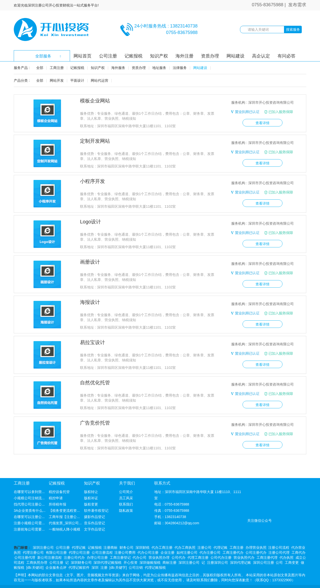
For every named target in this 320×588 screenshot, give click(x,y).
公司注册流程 (102, 543)
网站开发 (57, 80)
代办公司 (139, 548)
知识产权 (159, 55)
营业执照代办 (244, 548)
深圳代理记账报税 (108, 553)
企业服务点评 (56, 558)
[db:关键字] (118, 558)
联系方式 (162, 474)
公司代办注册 (221, 548)
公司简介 (126, 482)
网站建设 (235, 55)
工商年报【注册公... (64, 507)
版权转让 (91, 482)
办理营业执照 (256, 538)
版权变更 (91, 495)
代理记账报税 (155, 558)
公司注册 (108, 55)
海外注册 (185, 55)
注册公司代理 (279, 543)
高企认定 (261, 55)
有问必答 (287, 55)
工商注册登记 (120, 548)
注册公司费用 (125, 543)
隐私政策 (126, 501)
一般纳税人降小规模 (64, 520)
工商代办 (299, 543)
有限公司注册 (56, 543)
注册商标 (111, 538)
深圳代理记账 (240, 553)
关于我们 (127, 474)
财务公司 (127, 538)
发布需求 (297, 4)
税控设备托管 (59, 482)
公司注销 (136, 558)
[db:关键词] (35, 558)
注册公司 (205, 538)
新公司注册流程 (49, 548)
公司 (279, 553)
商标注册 (169, 553)
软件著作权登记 (96, 501)
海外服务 (118, 68)
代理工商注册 (198, 548)
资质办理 (210, 55)
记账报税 (133, 55)
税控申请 (56, 489)
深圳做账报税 (150, 553)
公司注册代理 (24, 548)
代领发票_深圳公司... (65, 514)
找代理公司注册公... (29, 495)
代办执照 (287, 548)
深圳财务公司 (81, 553)
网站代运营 (99, 80)
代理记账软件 (79, 558)
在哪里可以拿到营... (29, 482)
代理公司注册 (79, 543)
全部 (39, 68)
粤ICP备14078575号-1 (221, 582)
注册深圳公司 (217, 553)
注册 (104, 558)
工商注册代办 (233, 543)
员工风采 (126, 489)
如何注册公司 (187, 543)
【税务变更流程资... (64, 501)
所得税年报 (57, 495)
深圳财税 (143, 538)
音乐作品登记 (94, 514)
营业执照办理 (159, 548)
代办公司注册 (148, 543)
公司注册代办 (256, 543)
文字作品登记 (94, 520)
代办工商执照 (185, 538)
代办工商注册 (162, 538)
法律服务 (180, 68)
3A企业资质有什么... (30, 501)
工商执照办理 (36, 553)
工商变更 (292, 553)
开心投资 (131, 553)
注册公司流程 (278, 538)
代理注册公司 (33, 543)
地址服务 (159, 68)
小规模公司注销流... (29, 489)
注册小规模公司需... (29, 514)
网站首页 (83, 55)
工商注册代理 (267, 548)
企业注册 (167, 543)
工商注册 (57, 68)
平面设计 (77, 80)
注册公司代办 (74, 548)
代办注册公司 (210, 543)
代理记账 (79, 538)
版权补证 (91, 489)
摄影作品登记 (94, 507)
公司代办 (179, 548)
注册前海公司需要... (29, 520)
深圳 (95, 558)
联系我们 (126, 495)
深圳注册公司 (43, 538)
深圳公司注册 (263, 553)
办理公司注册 (97, 548)
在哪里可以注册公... (29, 507)
